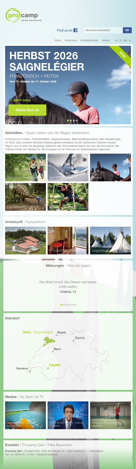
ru (130, 40)
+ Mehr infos (20, 100)
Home (58, 40)
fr (120, 40)
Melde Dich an (27, 110)
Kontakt (106, 40)
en (116, 40)
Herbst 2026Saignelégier (46, 61)
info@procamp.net (47, 454)
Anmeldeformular (89, 40)
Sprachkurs (71, 40)
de (125, 40)
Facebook (67, 30)
